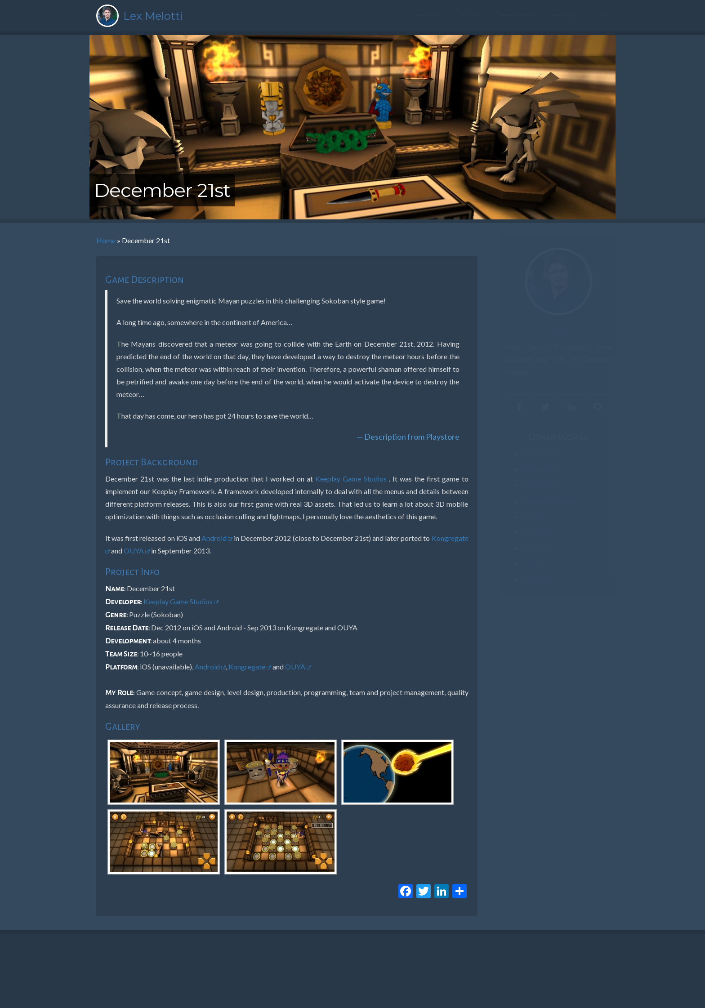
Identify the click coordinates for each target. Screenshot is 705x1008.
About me (430, 17)
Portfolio (518, 17)
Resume (473, 17)
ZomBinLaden (532, 485)
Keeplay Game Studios (352, 478)
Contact (564, 17)
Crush (522, 564)
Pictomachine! (533, 469)
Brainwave (528, 548)
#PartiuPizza (530, 454)
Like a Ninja (528, 532)
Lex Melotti (153, 15)
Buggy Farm (529, 580)
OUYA (137, 550)
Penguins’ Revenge (540, 501)
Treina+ (524, 517)
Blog (601, 17)
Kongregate (249, 666)
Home (106, 240)
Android (216, 538)
